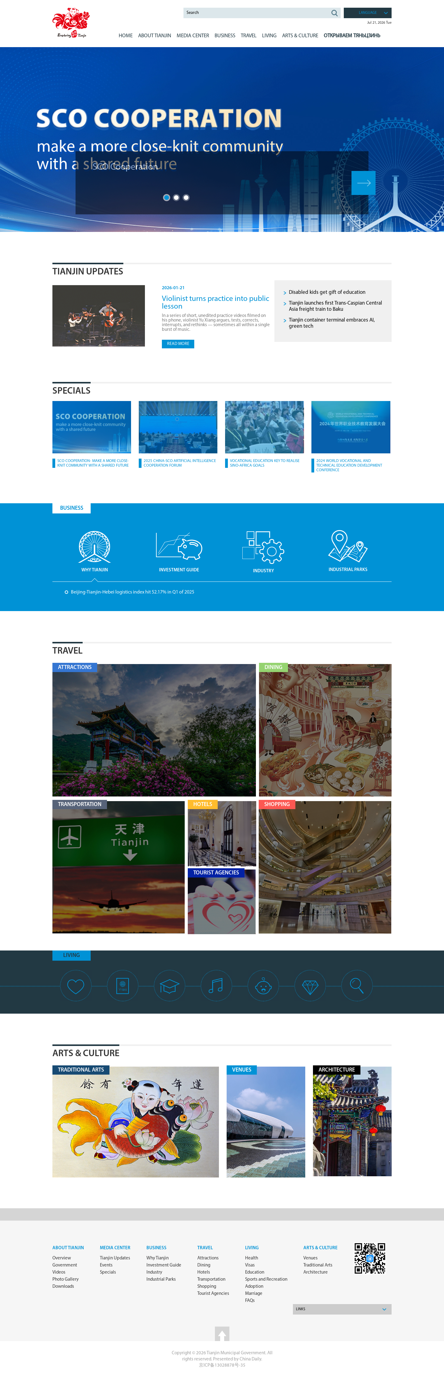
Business (156, 1248)
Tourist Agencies (213, 1293)
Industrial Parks (161, 1279)
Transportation (211, 1279)
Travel (249, 36)
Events (106, 1265)
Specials (71, 391)
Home (126, 36)
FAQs (250, 1301)
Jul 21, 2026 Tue (379, 23)
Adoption (254, 1286)
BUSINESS (225, 36)
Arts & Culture (85, 1054)
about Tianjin (68, 1248)
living (71, 956)
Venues (310, 1258)
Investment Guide (163, 1265)
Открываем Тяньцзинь (352, 36)
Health (251, 1258)
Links (300, 1309)
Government (64, 1265)
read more (178, 344)
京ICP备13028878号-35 (222, 1365)
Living (252, 1248)
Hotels (203, 1272)
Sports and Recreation (266, 1279)
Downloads (63, 1286)
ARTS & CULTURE (300, 36)
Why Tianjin (157, 1258)
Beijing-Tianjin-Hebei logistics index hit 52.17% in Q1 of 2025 (132, 592)
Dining (203, 1265)
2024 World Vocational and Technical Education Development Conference (349, 465)
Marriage (253, 1293)
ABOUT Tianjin (154, 36)
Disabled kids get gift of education (327, 292)
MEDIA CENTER (193, 36)
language (368, 13)
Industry (154, 1272)
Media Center (115, 1248)
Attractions (208, 1258)
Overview (61, 1258)
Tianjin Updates (87, 272)
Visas (250, 1265)
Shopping (206, 1286)
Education (254, 1272)
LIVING (269, 36)
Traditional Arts (317, 1265)
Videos (58, 1272)
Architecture (315, 1272)
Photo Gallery (65, 1279)
